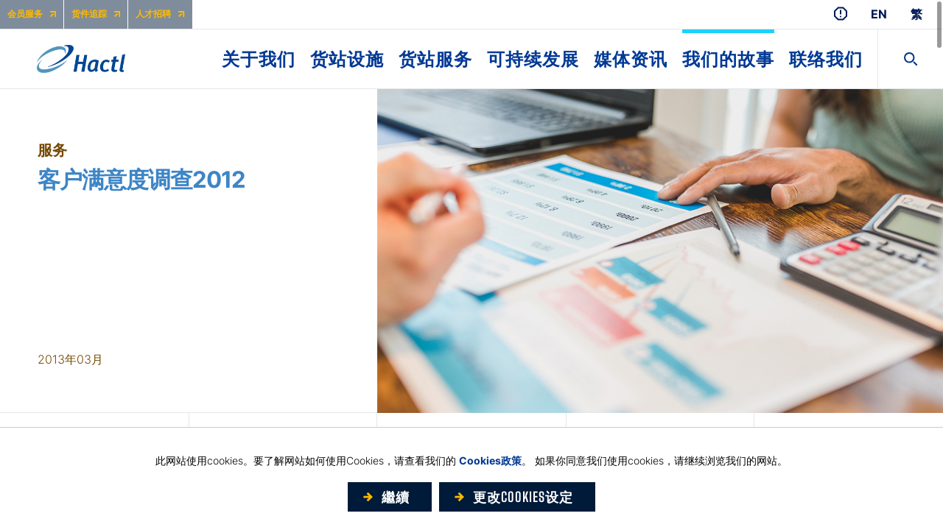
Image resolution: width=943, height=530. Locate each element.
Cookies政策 (490, 460)
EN (879, 14)
